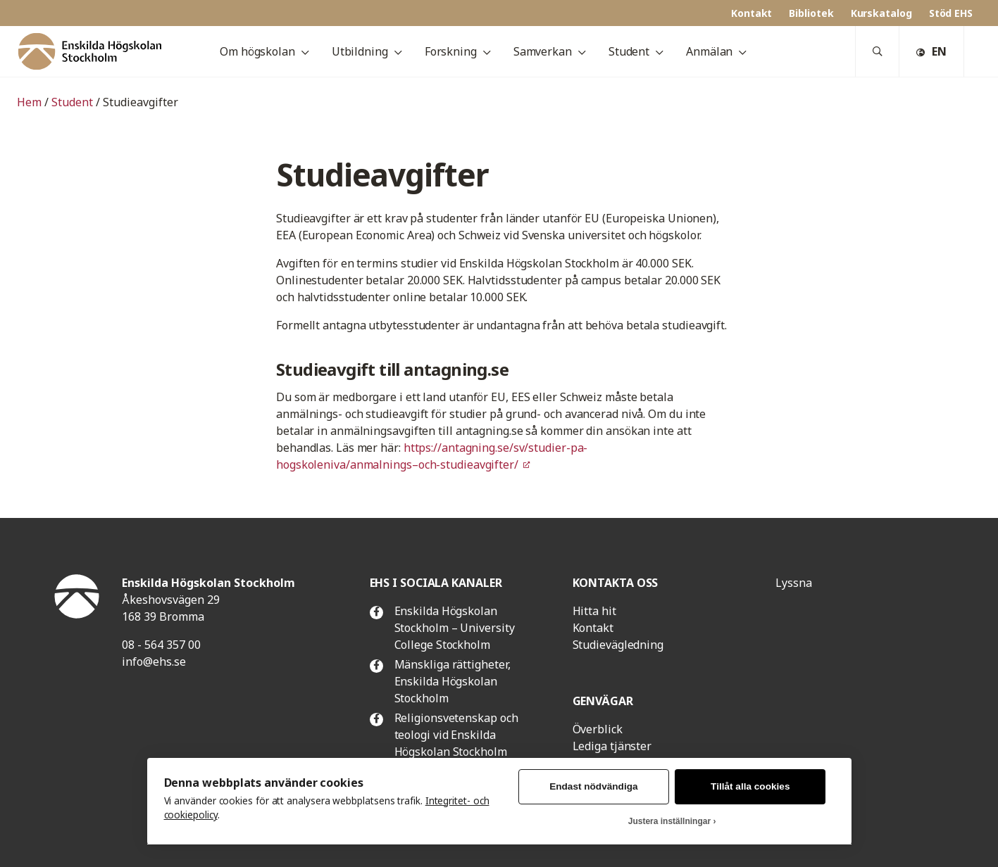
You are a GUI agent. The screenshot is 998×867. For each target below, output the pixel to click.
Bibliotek (811, 13)
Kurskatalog (881, 13)
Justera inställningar (669, 821)
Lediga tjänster (612, 746)
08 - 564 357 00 (161, 644)
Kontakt (751, 13)
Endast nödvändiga (593, 786)
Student (72, 102)
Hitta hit (594, 611)
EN (931, 51)
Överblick (598, 729)
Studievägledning (618, 644)
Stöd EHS (951, 13)
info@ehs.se (154, 661)
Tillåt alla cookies (750, 786)
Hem (29, 102)
